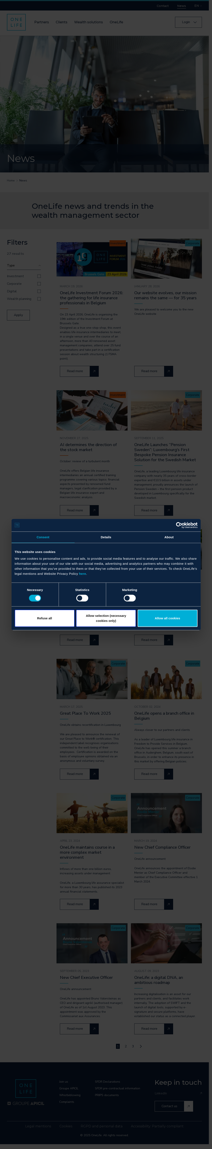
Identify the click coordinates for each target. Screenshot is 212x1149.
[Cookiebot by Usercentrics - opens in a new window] (179, 525)
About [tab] (169, 537)
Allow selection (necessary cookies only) (106, 618)
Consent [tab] (43, 537)
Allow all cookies (167, 618)
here (82, 573)
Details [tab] (106, 537)
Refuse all (44, 618)
